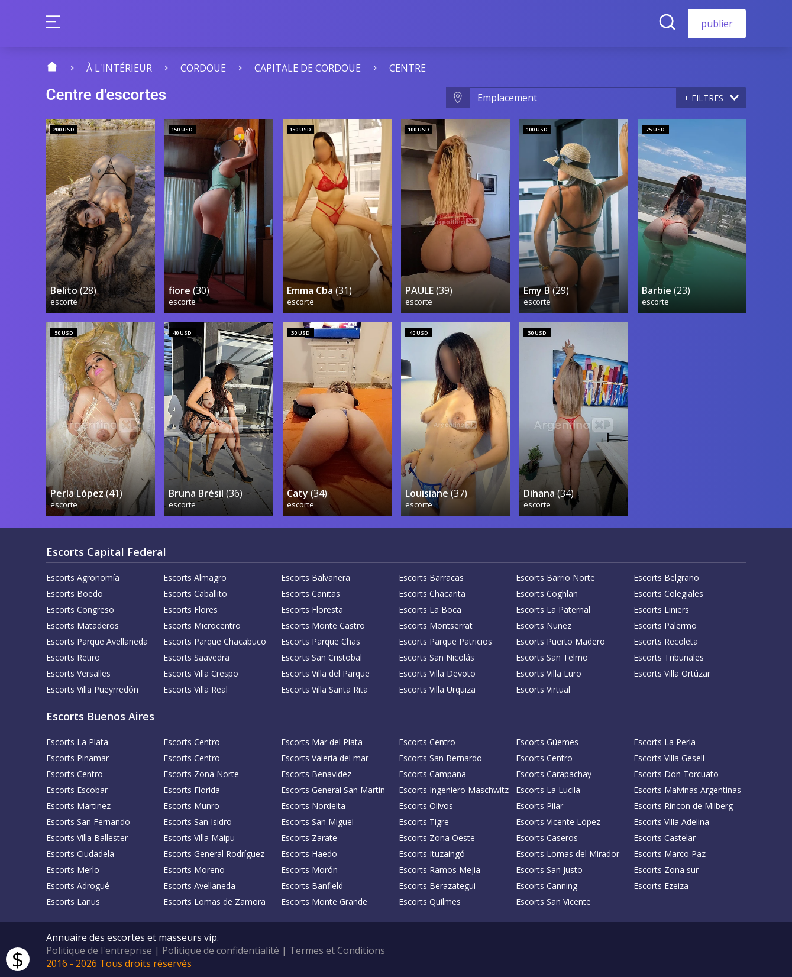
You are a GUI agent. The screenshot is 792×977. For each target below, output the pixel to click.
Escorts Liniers (661, 607)
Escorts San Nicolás (436, 655)
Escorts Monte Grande (324, 899)
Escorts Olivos (426, 804)
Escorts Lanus (73, 899)
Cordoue (203, 68)
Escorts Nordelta (313, 804)
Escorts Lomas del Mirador (567, 852)
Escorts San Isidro (197, 820)
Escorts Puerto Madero (560, 639)
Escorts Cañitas (310, 591)
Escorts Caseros (547, 836)
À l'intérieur (119, 68)
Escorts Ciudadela (80, 852)
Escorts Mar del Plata (322, 740)
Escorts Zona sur (666, 868)
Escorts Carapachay (553, 772)
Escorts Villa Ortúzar (671, 671)
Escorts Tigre (424, 820)
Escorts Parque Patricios (445, 639)
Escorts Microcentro (202, 623)
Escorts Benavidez (316, 772)
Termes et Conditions (337, 948)
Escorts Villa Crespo (200, 671)
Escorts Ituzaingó (432, 852)
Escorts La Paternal (553, 607)
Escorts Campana (432, 772)
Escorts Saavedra (196, 655)
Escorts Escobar (77, 788)
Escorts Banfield (312, 883)
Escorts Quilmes (430, 899)
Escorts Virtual (543, 687)
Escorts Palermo (665, 623)
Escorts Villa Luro (548, 671)
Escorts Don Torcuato (676, 772)
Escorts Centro (191, 740)
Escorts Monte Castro (323, 623)
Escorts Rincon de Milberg (683, 804)
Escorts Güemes (547, 740)
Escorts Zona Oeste (437, 836)
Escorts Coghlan (547, 591)
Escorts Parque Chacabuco (214, 639)
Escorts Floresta (312, 607)
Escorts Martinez (78, 804)
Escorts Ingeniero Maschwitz (454, 788)
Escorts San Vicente (553, 899)
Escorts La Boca (430, 607)
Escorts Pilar (539, 804)
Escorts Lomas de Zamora (214, 899)
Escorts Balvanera (315, 575)
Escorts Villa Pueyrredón (92, 687)
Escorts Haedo (309, 852)
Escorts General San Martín (333, 788)
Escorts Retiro (73, 655)
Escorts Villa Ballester (87, 836)
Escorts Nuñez (543, 623)
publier (717, 23)
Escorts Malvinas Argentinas (687, 788)
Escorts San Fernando (88, 820)
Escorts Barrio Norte (555, 575)
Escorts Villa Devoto (437, 671)
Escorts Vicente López (558, 820)
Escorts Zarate (309, 836)
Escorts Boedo (74, 591)
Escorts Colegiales (668, 591)
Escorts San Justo (549, 868)
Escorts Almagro (195, 575)
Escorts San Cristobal (321, 655)
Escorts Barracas (431, 575)
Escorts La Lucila (548, 788)
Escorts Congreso (80, 607)
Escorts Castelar (664, 836)
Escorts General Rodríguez (213, 852)
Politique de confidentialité (220, 948)
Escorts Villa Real (195, 687)
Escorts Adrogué (77, 883)
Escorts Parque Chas (320, 639)
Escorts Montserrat (436, 623)
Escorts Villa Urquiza (437, 687)
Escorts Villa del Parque (325, 671)
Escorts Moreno (194, 868)
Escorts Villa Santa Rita (324, 687)
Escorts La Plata (77, 740)
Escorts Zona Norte (201, 772)
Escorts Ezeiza (660, 883)
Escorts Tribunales (668, 655)
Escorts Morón (309, 868)
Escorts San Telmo (552, 655)
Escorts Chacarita (432, 591)
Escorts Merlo (72, 868)
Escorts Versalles (78, 671)
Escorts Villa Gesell (668, 756)
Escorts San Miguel (317, 820)
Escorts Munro (191, 804)
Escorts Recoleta (665, 639)
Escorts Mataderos (82, 623)
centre (407, 68)
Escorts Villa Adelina (671, 820)
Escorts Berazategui (437, 883)
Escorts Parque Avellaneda (97, 639)
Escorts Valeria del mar (324, 756)
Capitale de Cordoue (307, 68)
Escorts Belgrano (666, 575)
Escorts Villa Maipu (199, 836)
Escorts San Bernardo (440, 756)
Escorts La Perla (664, 740)
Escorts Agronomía (82, 575)
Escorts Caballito (195, 591)
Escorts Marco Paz (669, 852)
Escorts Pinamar (77, 756)
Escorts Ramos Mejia (439, 868)
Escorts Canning (546, 883)
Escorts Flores (190, 607)
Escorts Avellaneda (199, 883)
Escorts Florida (191, 788)
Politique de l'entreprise (99, 948)
